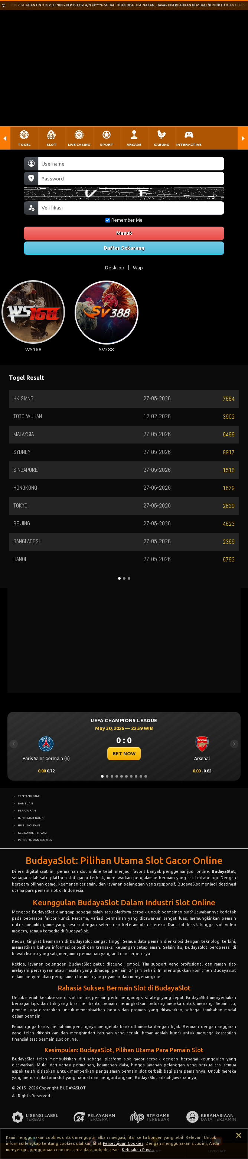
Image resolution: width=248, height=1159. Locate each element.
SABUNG (161, 145)
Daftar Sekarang (124, 248)
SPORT (107, 145)
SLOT (51, 145)
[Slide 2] (107, 776)
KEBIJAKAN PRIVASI (32, 832)
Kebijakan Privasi (138, 1149)
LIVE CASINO (79, 145)
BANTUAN (25, 803)
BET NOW (124, 753)
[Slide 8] (136, 776)
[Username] (131, 163)
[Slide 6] (126, 776)
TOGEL (24, 145)
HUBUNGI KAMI (29, 825)
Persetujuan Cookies (123, 1143)
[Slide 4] (116, 776)
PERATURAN (27, 810)
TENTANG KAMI (29, 795)
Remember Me (124, 220)
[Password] (131, 178)
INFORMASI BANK (30, 817)
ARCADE (134, 145)
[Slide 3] (112, 776)
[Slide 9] (141, 776)
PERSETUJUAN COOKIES (35, 839)
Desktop (114, 267)
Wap (138, 267)
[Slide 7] (131, 776)
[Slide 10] (145, 776)
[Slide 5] (121, 776)
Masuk (124, 233)
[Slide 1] (102, 776)
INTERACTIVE (189, 145)
